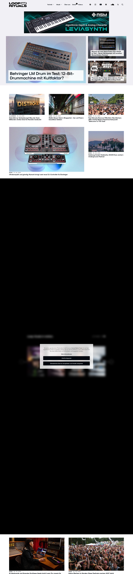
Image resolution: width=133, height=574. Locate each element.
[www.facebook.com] (106, 4)
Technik (49, 4)
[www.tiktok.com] (90, 4)
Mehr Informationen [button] (66, 354)
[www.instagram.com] (95, 4)
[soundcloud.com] (112, 4)
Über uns (67, 4)
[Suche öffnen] (122, 4)
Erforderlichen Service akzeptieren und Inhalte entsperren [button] (66, 363)
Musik (58, 4)
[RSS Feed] (118, 4)
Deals (74, 4)
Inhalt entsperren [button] (66, 358)
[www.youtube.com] (101, 4)
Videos (80, 4)
